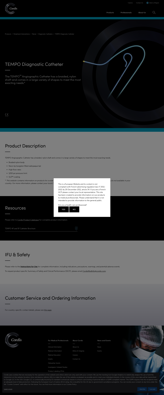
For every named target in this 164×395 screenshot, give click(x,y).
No (74, 209)
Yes (63, 209)
